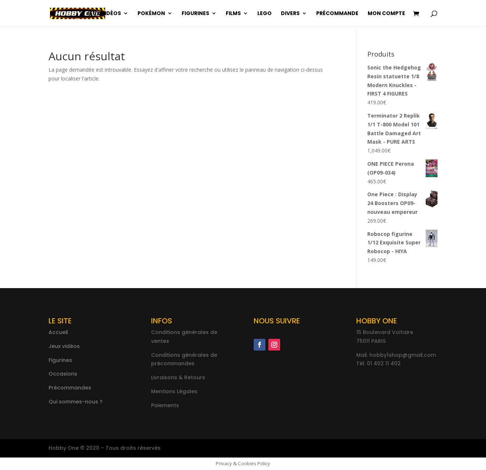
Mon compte (386, 14)
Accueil (58, 332)
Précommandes (70, 387)
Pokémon (151, 14)
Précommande (337, 14)
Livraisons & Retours (178, 377)
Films (233, 14)
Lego (264, 14)
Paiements (165, 405)
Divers (290, 14)
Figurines (195, 14)
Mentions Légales (174, 391)
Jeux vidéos (103, 14)
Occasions (63, 373)
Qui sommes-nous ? (76, 401)
